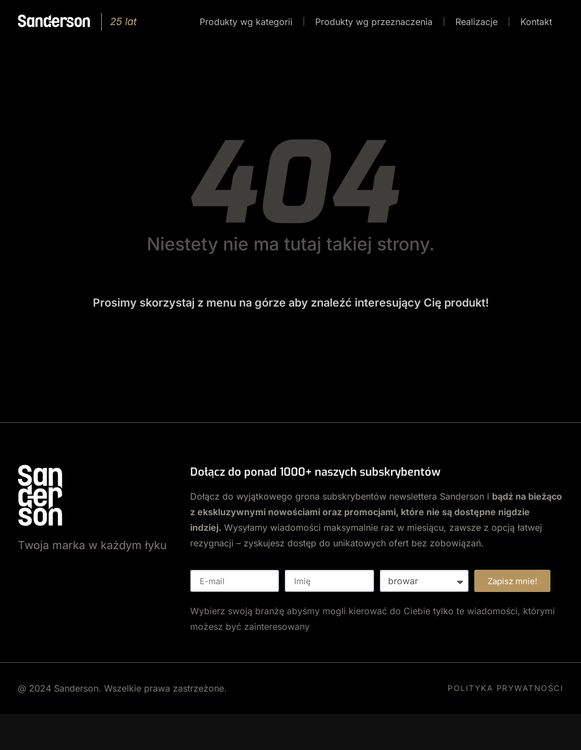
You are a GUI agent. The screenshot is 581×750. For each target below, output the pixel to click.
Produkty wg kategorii (246, 21)
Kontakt (536, 21)
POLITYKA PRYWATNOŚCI (505, 688)
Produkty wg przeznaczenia (374, 21)
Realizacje (476, 21)
